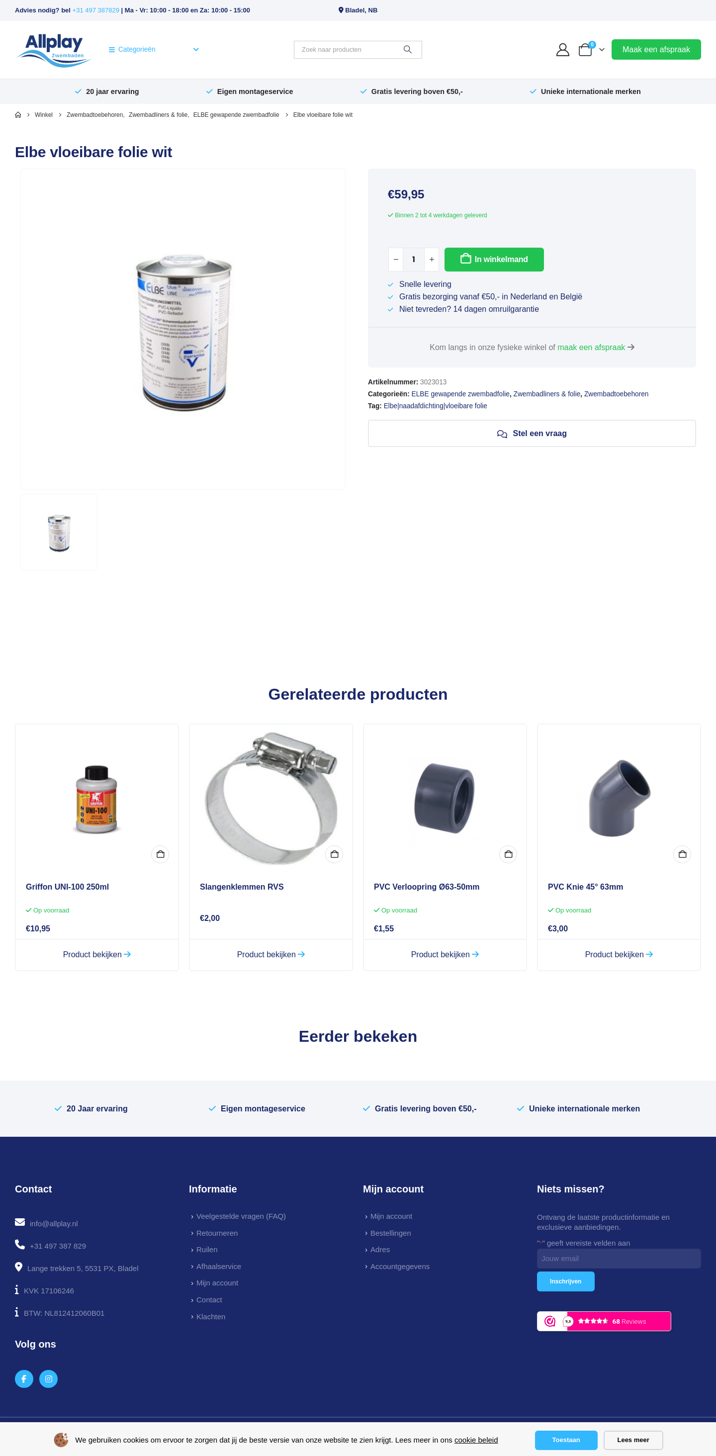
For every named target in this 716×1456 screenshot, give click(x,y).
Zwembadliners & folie (547, 394)
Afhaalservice (218, 1266)
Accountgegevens (400, 1266)
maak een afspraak (591, 347)
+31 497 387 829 (58, 1246)
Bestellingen (390, 1233)
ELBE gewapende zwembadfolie (461, 394)
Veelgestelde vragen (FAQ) (241, 1216)
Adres (380, 1249)
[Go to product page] (97, 799)
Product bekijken (97, 954)
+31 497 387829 (96, 10)
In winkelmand (501, 259)
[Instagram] (48, 1379)
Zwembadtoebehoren (616, 394)
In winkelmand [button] (160, 854)
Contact (209, 1299)
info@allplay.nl (54, 1223)
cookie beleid (476, 1440)
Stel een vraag (532, 433)
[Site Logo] (54, 50)
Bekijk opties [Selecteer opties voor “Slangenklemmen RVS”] (334, 854)
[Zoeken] (408, 49)
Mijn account (217, 1282)
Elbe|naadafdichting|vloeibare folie (435, 406)
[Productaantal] (414, 260)
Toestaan (566, 1440)
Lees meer (633, 1440)
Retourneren (217, 1233)
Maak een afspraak (656, 49)
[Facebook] (24, 1379)
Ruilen (207, 1249)
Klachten (210, 1316)
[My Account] (563, 49)
